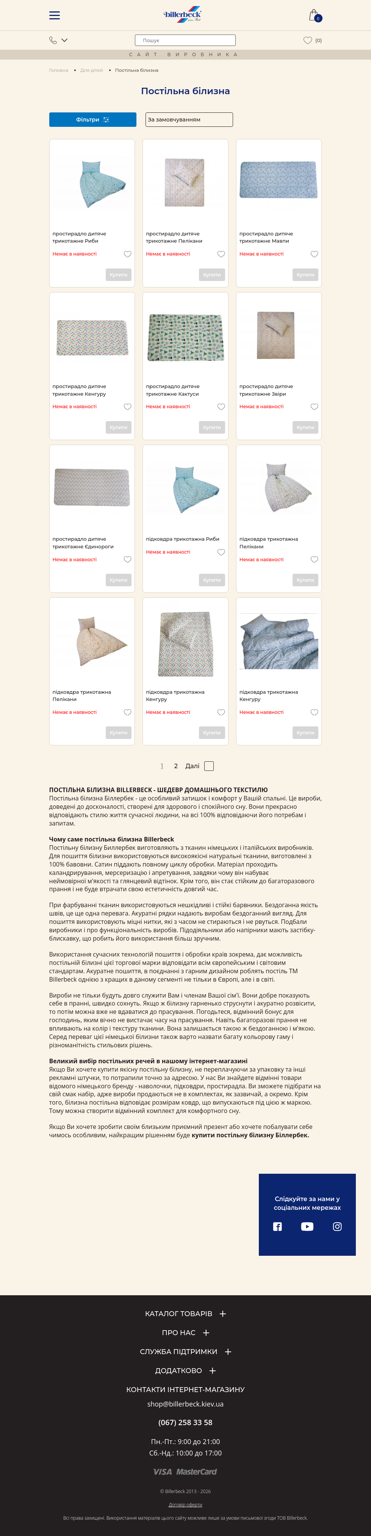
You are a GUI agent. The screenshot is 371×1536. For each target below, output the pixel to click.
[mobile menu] (54, 15)
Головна (59, 70)
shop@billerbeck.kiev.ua (185, 1404)
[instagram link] (337, 1227)
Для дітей (91, 70)
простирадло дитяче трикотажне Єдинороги (83, 542)
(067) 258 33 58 (185, 1422)
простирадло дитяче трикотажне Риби (79, 237)
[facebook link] (277, 1227)
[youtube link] (307, 1227)
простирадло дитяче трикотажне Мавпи (266, 237)
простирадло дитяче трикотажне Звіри (266, 389)
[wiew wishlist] (308, 40)
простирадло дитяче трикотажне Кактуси (173, 389)
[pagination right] (209, 766)
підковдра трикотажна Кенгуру (175, 695)
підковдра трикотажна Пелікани (269, 542)
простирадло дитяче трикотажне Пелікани (174, 237)
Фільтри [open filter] (92, 119)
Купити (119, 275)
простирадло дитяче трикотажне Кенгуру (79, 389)
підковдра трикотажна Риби (182, 539)
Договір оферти (185, 1505)
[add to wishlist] (127, 254)
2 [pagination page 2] (176, 766)
